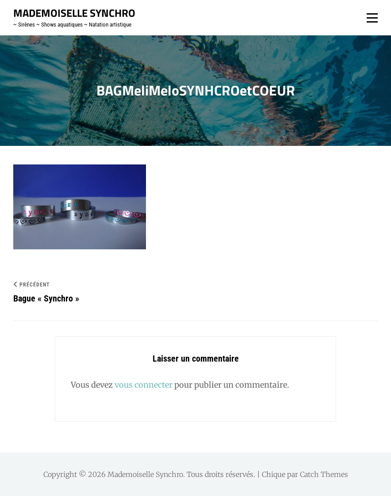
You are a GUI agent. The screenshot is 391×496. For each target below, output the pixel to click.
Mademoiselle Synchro (74, 13)
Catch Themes (324, 474)
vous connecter (143, 385)
